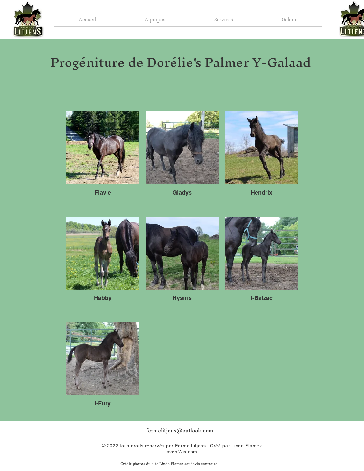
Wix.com (187, 451)
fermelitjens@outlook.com (179, 430)
